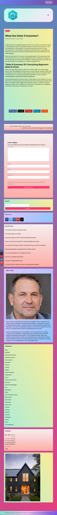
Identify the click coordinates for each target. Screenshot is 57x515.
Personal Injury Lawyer (11, 395)
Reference (8, 402)
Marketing (8, 390)
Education (8, 363)
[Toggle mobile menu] (48, 2)
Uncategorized (9, 425)
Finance (7, 365)
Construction (8, 360)
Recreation (8, 400)
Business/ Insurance (10, 355)
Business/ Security (10, 358)
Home (6, 377)
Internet (7, 382)
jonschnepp (20, 39)
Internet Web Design (11, 385)
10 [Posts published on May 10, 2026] (14, 439)
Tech (6, 422)
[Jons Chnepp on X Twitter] (10, 220)
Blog (7, 31)
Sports (7, 420)
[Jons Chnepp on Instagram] (14, 220)
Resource (11, 54)
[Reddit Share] (44, 111)
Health (7, 370)
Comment (10, 147)
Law (6, 387)
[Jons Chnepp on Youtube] (18, 220)
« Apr (6, 449)
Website (9, 175)
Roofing (7, 410)
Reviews (7, 407)
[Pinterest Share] (28, 111)
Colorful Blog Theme (34, 513)
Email (9, 170)
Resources (8, 405)
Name (9, 164)
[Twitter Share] (21, 111)
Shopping (7, 417)
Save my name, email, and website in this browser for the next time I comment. (26, 183)
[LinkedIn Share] (37, 111)
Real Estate (8, 397)
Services (7, 415)
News (6, 392)
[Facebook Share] (13, 111)
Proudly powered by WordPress (13, 513)
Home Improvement (10, 380)
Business (7, 353)
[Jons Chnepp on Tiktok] (22, 220)
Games (7, 368)
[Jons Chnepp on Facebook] (7, 220)
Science (7, 412)
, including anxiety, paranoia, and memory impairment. (20, 77)
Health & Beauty (9, 372)
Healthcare (8, 375)
